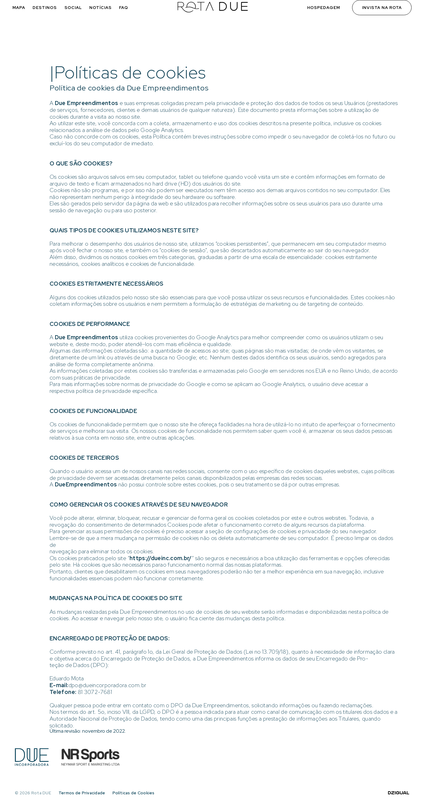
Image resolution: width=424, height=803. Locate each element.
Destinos (45, 7)
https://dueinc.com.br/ (161, 558)
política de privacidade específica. (117, 390)
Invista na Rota (382, 7)
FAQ (123, 7)
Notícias (100, 7)
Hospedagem (323, 7)
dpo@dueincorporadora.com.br (107, 685)
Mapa (18, 7)
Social (73, 7)
